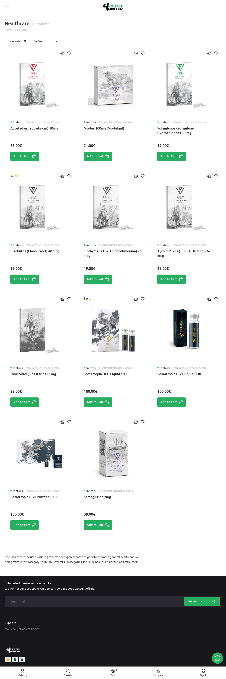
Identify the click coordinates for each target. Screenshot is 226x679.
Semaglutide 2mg (97, 497)
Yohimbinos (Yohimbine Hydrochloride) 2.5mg (175, 130)
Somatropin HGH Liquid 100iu (106, 374)
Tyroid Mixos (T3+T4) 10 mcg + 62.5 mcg (185, 253)
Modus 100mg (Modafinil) (104, 128)
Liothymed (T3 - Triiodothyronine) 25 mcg (113, 253)
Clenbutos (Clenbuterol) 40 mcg (34, 251)
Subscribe (202, 601)
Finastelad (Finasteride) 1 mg (33, 374)
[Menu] (7, 7)
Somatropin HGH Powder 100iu (34, 497)
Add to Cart (24, 156)
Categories (17, 41)
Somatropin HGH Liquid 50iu (179, 374)
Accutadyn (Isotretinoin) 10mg (34, 128)
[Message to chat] (217, 658)
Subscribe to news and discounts (28, 583)
